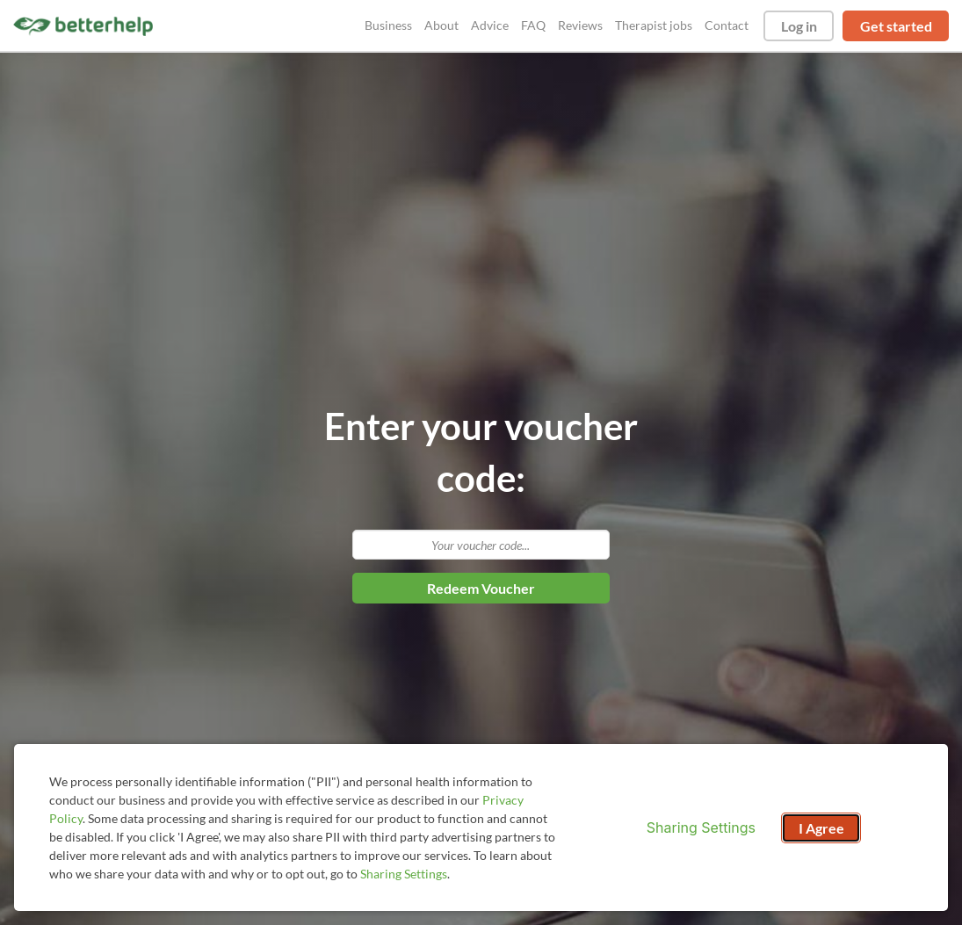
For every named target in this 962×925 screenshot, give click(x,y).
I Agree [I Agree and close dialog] (821, 828)
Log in (799, 26)
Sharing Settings (403, 873)
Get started (896, 26)
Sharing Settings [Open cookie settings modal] (701, 827)
